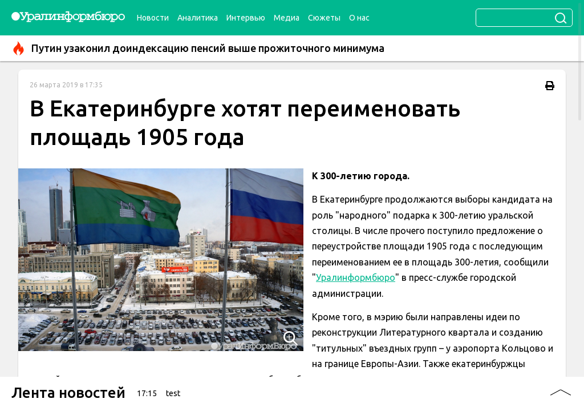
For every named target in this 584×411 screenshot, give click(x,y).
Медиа (286, 17)
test (173, 393)
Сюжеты (324, 17)
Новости (153, 17)
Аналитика (197, 17)
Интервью (245, 17)
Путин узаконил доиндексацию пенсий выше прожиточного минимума (197, 48)
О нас (359, 17)
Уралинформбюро (355, 277)
